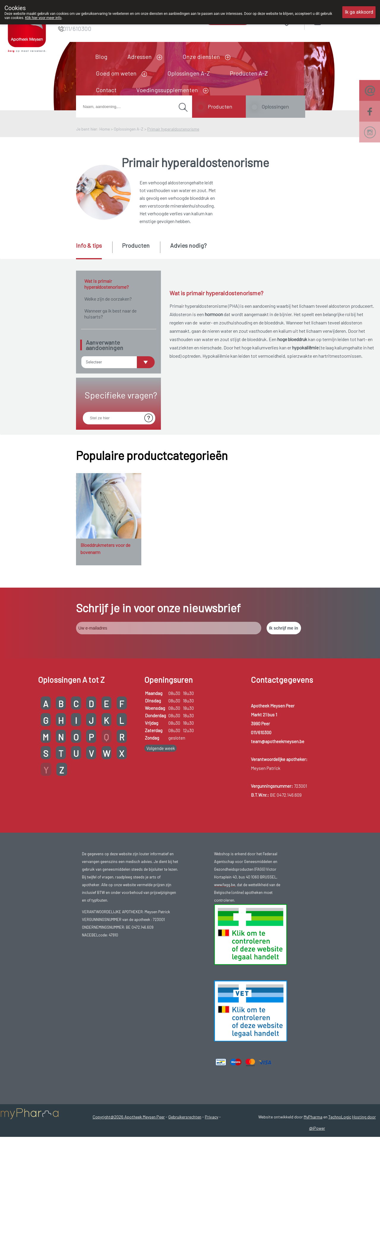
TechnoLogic (339, 1156)
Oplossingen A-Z (188, 73)
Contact (106, 89)
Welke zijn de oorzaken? (108, 299)
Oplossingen (275, 106)
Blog (101, 56)
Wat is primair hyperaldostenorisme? (106, 284)
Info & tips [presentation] (89, 245)
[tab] (93, 250)
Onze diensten (201, 56)
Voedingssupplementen (167, 89)
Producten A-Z (249, 73)
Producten (220, 106)
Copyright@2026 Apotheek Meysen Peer (129, 1156)
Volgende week (160, 788)
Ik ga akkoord (359, 12)
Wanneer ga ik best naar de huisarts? (110, 313)
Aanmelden (339, 20)
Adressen (139, 56)
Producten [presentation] (136, 245)
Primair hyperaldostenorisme (173, 128)
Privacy (211, 1156)
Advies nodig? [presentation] (188, 245)
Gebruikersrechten (184, 1156)
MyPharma (313, 1156)
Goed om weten (116, 73)
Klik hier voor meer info (43, 18)
